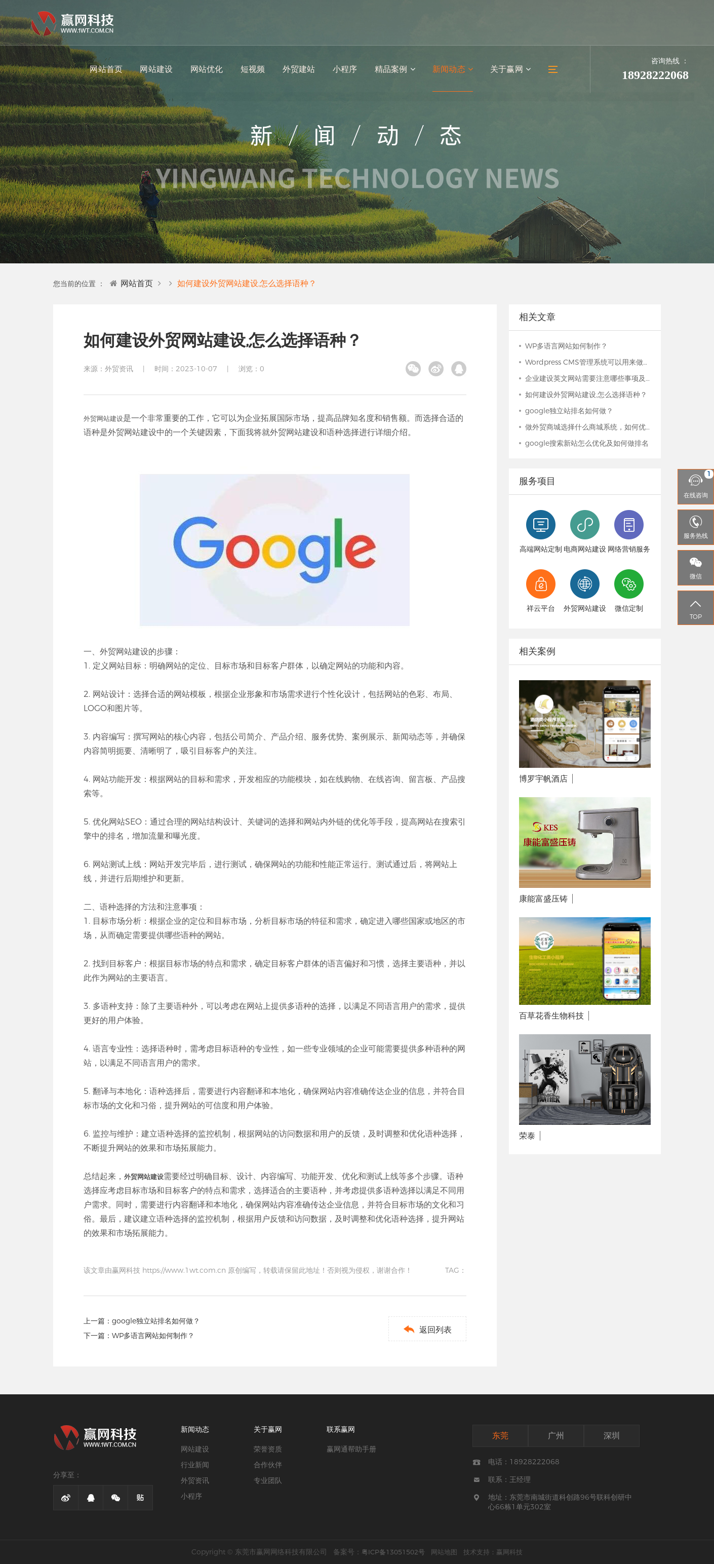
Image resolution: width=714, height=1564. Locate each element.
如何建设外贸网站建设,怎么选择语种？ (246, 283)
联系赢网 (341, 1429)
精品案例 (396, 71)
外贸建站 (301, 71)
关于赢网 (511, 71)
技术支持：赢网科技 (493, 1552)
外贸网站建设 (103, 418)
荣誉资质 (268, 1449)
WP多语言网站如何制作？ (153, 1335)
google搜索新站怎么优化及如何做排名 (587, 443)
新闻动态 (453, 71)
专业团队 (268, 1480)
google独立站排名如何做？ (156, 1320)
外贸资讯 (195, 1480)
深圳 (612, 1435)
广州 (556, 1435)
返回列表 (426, 1329)
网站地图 (444, 1552)
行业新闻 (195, 1464)
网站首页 (111, 71)
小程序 (347, 71)
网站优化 (210, 71)
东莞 (500, 1435)
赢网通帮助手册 (351, 1449)
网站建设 (160, 71)
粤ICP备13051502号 (393, 1552)
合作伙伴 (268, 1464)
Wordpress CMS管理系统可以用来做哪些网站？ (588, 362)
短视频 (256, 71)
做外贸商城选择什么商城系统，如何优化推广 (588, 427)
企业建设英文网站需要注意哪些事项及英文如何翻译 (588, 378)
